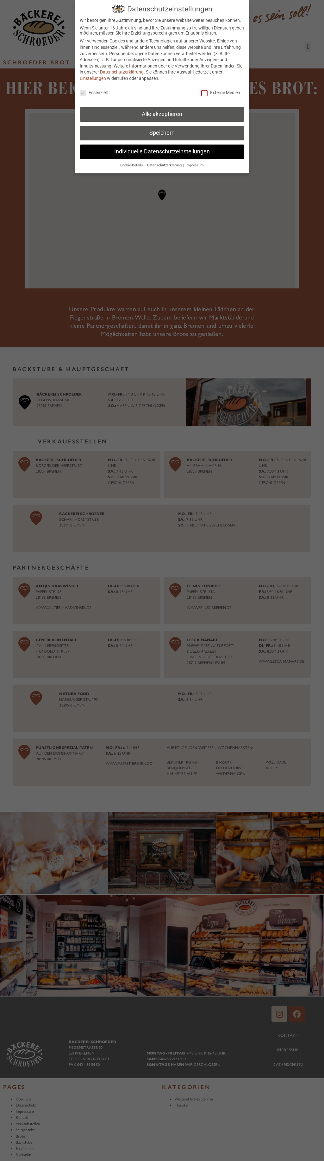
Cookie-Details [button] (132, 165)
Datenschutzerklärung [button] (165, 165)
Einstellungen (93, 78)
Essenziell (94, 92)
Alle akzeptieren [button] (162, 114)
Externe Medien (220, 92)
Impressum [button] (195, 165)
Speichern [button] (162, 133)
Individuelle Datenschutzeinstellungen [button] (162, 151)
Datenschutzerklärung (122, 71)
